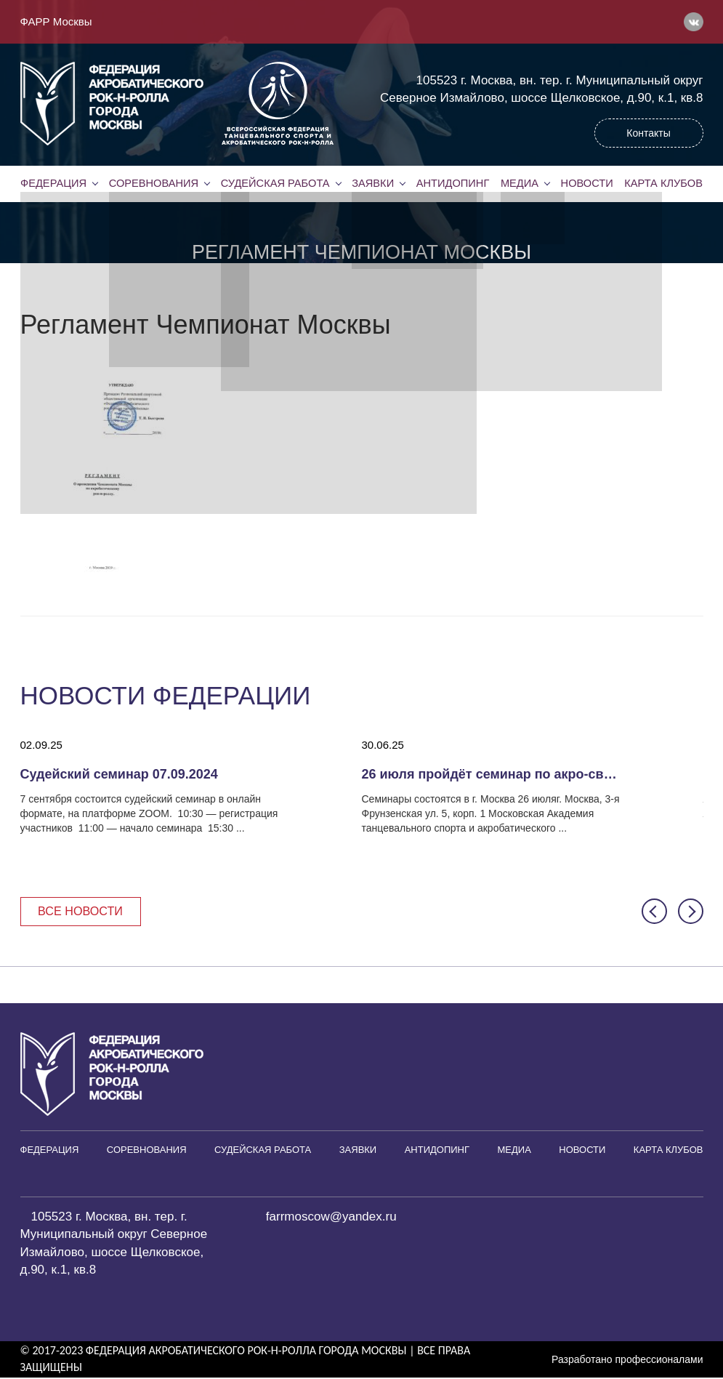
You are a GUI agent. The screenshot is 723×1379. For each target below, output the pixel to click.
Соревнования (153, 183)
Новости (587, 183)
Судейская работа (275, 183)
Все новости (84, 911)
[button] (654, 912)
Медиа (519, 183)
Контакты (648, 133)
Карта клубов (663, 183)
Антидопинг (452, 183)
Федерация (53, 183)
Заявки (372, 183)
